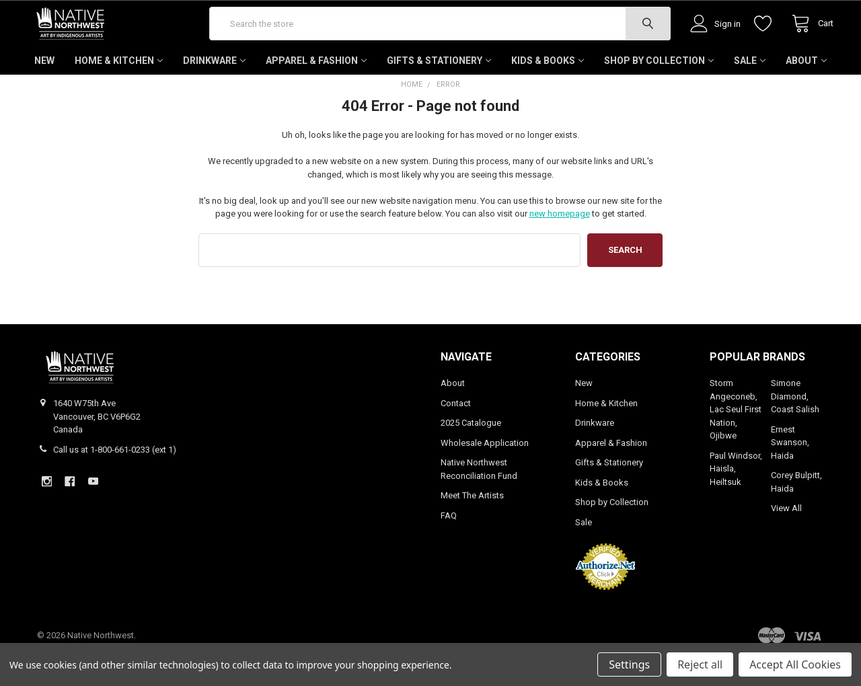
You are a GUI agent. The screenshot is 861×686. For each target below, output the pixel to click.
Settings (629, 664)
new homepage (559, 240)
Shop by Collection (659, 87)
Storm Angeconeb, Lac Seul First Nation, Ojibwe (735, 437)
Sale (749, 87)
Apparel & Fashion (316, 87)
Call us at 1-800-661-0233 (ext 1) (114, 476)
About (806, 87)
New (44, 87)
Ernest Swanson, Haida (790, 469)
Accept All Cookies (795, 664)
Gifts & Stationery (439, 87)
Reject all (699, 664)
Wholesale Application (485, 470)
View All (786, 536)
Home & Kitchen (119, 87)
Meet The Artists (472, 523)
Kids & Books (547, 87)
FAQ (449, 542)
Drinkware (214, 87)
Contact (456, 430)
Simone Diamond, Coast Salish (795, 424)
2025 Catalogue (471, 450)
